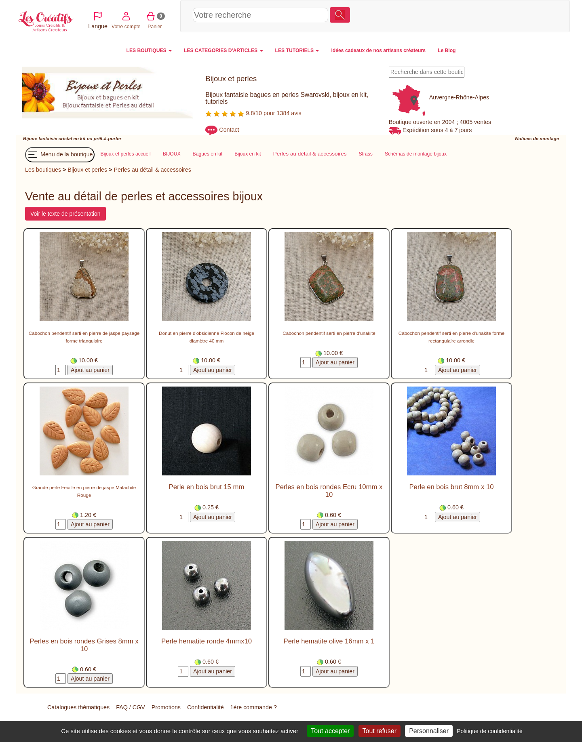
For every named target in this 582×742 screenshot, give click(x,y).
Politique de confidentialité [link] (490, 731)
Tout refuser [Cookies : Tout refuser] (379, 730)
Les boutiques (43, 169)
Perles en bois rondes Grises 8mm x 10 (84, 645)
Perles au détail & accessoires (152, 169)
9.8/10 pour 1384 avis (253, 113)
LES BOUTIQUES (149, 50)
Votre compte (493, 15)
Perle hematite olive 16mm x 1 (329, 641)
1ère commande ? (253, 707)
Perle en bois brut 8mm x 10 (451, 487)
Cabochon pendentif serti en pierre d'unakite (329, 333)
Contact (229, 130)
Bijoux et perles (87, 169)
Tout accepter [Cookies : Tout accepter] (330, 730)
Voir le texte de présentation (65, 214)
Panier (522, 15)
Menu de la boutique (60, 155)
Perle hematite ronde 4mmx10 (206, 641)
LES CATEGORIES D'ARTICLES (223, 50)
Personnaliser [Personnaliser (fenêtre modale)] (429, 730)
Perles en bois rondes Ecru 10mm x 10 (329, 490)
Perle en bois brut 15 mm (207, 487)
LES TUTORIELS (297, 50)
